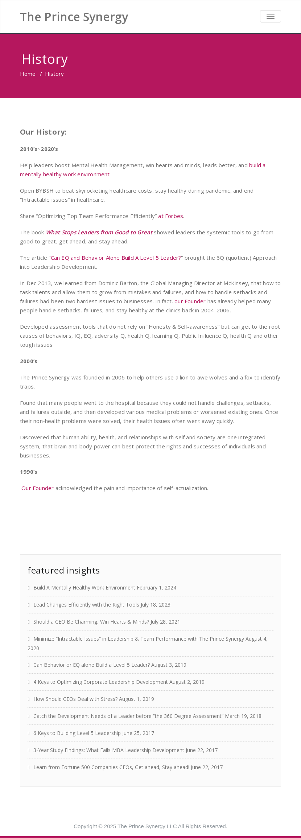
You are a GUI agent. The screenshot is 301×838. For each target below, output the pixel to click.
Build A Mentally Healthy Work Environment (84, 587)
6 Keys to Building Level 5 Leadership (77, 733)
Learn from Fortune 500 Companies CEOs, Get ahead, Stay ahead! (111, 767)
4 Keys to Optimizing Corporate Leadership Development (100, 681)
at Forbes (170, 215)
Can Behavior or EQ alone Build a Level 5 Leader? (91, 664)
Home (28, 73)
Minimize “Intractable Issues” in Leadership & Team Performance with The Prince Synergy (138, 638)
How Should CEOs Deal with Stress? (75, 698)
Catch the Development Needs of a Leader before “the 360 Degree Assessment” (128, 715)
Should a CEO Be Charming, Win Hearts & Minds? (91, 621)
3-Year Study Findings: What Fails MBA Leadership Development (108, 750)
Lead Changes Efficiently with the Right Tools (86, 604)
